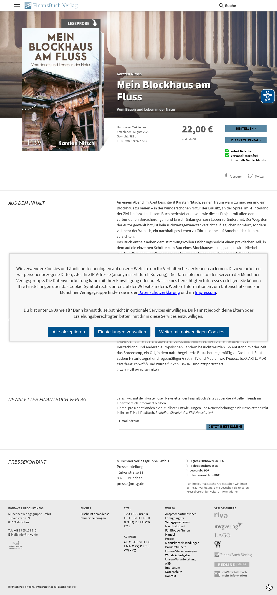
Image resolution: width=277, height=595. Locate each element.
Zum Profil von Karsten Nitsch (139, 369)
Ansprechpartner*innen (180, 514)
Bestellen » (246, 128)
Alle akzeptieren (69, 331)
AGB (168, 563)
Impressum (172, 567)
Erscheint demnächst (95, 514)
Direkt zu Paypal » (246, 140)
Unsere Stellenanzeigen (181, 551)
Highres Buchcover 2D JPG (207, 461)
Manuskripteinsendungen (182, 543)
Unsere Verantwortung (180, 559)
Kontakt (170, 576)
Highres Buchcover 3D (204, 466)
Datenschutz (173, 572)
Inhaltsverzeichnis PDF (204, 475)
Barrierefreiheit (175, 547)
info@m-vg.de (28, 534)
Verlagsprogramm (177, 522)
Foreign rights (174, 518)
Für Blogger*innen (177, 530)
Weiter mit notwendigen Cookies (191, 331)
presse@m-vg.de (130, 483)
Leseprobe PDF (199, 470)
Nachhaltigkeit (175, 526)
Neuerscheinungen (93, 518)
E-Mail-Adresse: (129, 421)
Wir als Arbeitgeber (178, 555)
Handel (170, 534)
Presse (169, 539)
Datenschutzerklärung (159, 292)
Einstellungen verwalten (122, 331)
